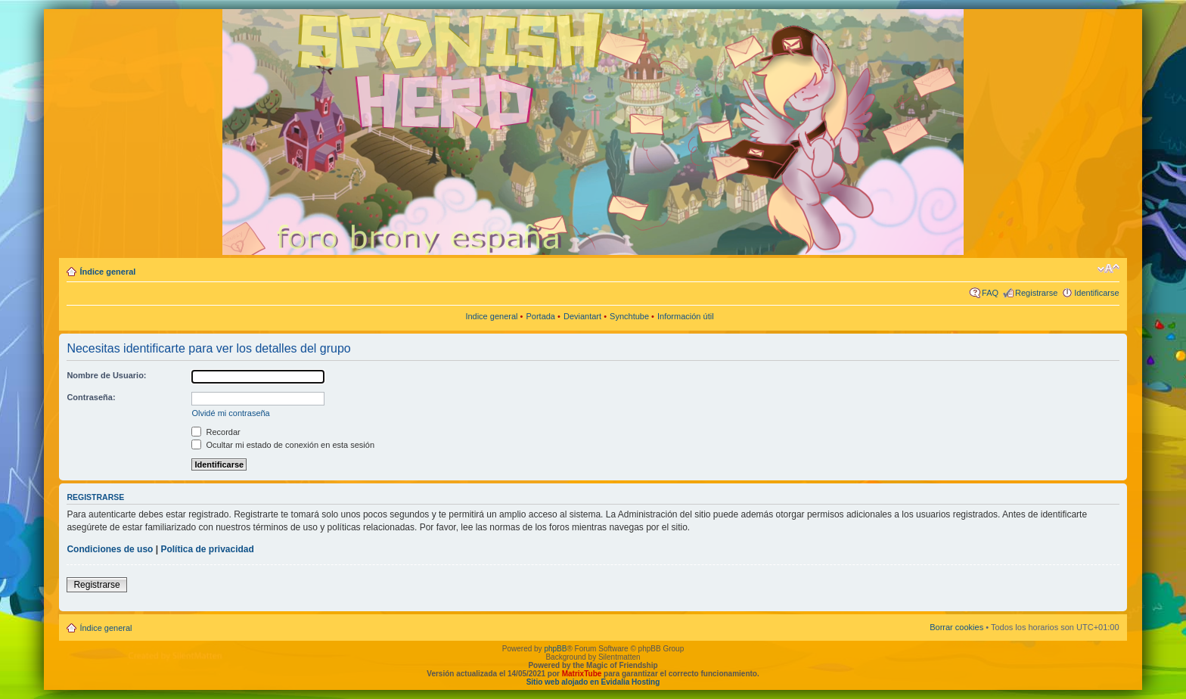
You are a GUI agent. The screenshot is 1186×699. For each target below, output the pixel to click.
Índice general (107, 271)
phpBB (555, 649)
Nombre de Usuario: (106, 375)
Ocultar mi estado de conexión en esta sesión (282, 444)
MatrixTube (582, 673)
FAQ (990, 292)
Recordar (215, 431)
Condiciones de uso (110, 549)
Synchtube (629, 316)
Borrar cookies (956, 627)
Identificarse (1096, 292)
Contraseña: (91, 397)
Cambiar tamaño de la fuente (1108, 268)
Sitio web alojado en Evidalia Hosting (593, 682)
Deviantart (582, 316)
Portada (540, 316)
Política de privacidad (206, 549)
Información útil (685, 316)
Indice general (491, 316)
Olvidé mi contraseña (230, 413)
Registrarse (1036, 292)
